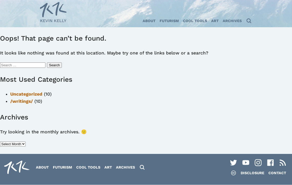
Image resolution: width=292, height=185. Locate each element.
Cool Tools (195, 21)
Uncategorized (26, 94)
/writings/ (21, 101)
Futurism (169, 21)
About (149, 21)
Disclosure (252, 173)
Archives (232, 21)
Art (215, 21)
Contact (277, 173)
